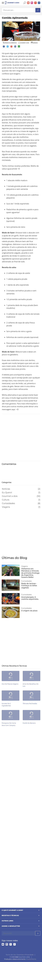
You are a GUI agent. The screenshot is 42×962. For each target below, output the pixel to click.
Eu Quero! (7, 492)
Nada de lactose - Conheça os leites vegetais (29, 585)
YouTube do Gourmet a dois (28, 3)
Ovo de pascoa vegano (10, 684)
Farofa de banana (29, 723)
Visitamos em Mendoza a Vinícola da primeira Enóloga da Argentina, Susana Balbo (30, 573)
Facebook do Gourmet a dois (39, 3)
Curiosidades (8, 503)
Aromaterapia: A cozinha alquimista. (30, 598)
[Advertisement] (21, 437)
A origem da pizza (29, 611)
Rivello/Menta (31, 959)
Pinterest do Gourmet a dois (35, 3)
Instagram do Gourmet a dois (32, 3)
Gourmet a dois (9, 496)
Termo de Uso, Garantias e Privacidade (20, 955)
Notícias (6, 489)
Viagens (6, 507)
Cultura (5, 500)
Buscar (25, 3)
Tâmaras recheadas (30, 703)
